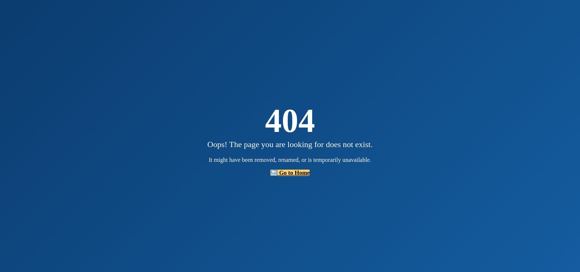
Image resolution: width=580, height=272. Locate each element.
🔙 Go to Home (290, 173)
